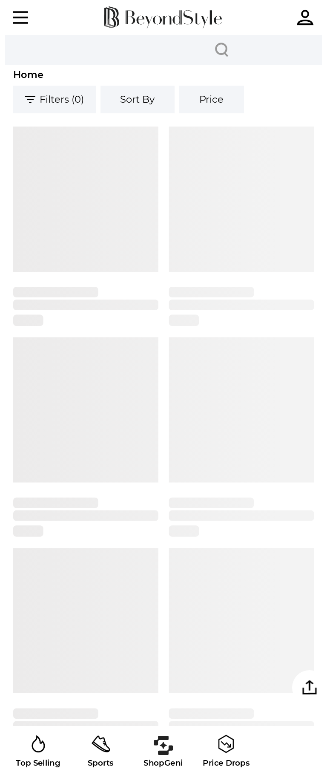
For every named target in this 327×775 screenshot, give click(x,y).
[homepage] (163, 17)
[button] (309, 687)
